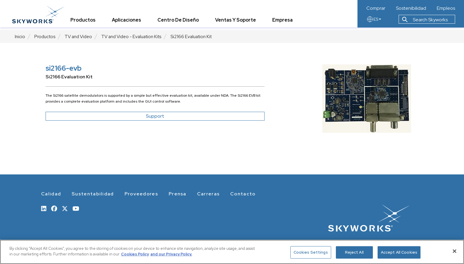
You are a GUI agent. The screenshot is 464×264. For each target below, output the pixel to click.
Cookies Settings (311, 252)
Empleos (446, 8)
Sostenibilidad (411, 8)
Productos (44, 37)
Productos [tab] (85, 22)
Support (155, 116)
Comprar (375, 8)
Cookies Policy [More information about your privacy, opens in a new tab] (135, 254)
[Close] (454, 250)
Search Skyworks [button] (425, 22)
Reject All (354, 252)
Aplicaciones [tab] (129, 22)
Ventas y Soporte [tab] (238, 22)
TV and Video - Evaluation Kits (131, 37)
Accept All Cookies (399, 252)
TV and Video (78, 37)
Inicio (20, 37)
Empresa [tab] (285, 22)
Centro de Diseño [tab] (181, 22)
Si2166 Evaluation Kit (191, 37)
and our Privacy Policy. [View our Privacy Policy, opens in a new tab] (171, 254)
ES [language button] (373, 21)
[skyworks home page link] (41, 14)
